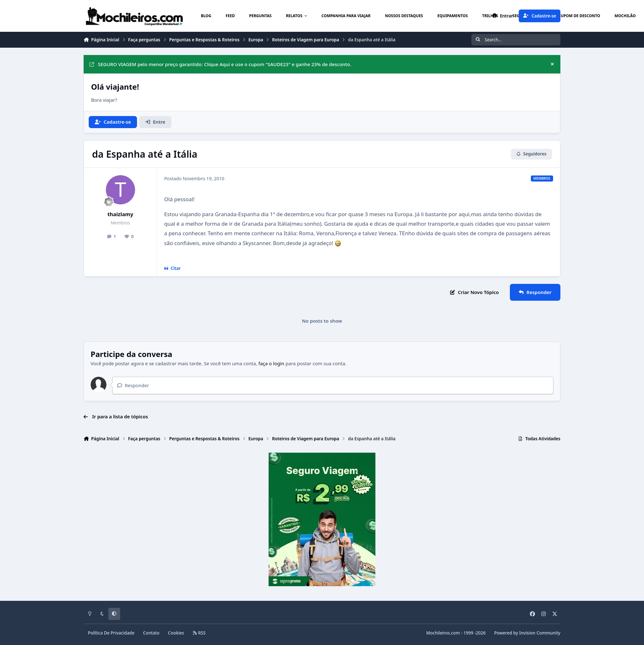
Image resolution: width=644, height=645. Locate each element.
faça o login (271, 363)
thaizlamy (120, 214)
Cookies (176, 633)
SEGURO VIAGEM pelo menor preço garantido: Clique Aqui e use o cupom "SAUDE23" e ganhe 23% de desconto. (220, 64)
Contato (151, 633)
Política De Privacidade (111, 633)
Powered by (527, 633)
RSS (199, 633)
